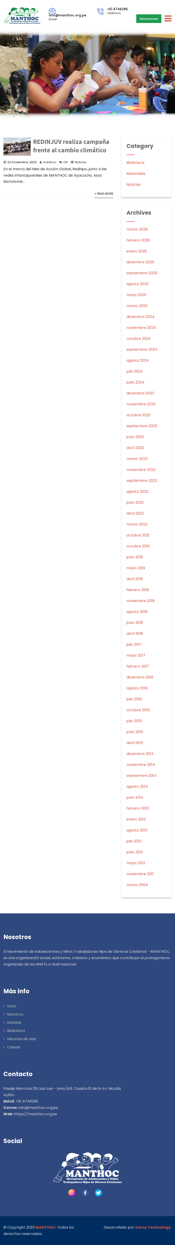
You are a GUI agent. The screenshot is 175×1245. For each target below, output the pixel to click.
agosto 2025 (137, 284)
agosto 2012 (136, 830)
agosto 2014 (137, 786)
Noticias (81, 162)
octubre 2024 (138, 338)
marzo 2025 (137, 305)
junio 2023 (135, 437)
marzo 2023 (136, 458)
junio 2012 (134, 852)
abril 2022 (135, 513)
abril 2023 (135, 447)
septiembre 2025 (141, 273)
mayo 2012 (135, 863)
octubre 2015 (138, 710)
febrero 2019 (137, 589)
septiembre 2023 (141, 426)
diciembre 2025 (140, 262)
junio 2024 (135, 382)
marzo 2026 (137, 229)
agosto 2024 (137, 360)
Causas (13, 1047)
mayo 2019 (135, 568)
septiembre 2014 (141, 775)
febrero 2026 (138, 240)
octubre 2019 (137, 546)
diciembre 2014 (140, 753)
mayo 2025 (136, 294)
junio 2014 (134, 797)
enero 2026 (136, 251)
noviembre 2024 (141, 327)
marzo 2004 (137, 884)
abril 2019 (134, 579)
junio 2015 (134, 731)
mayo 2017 (135, 655)
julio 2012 (134, 841)
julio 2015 (134, 721)
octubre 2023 (138, 415)
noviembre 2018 (140, 600)
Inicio (11, 1006)
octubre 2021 (137, 535)
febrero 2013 (137, 808)
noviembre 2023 (140, 404)
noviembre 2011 (140, 874)
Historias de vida (21, 1039)
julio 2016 (134, 699)
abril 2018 (134, 633)
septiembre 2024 (141, 349)
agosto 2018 (137, 611)
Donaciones (149, 18)
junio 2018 (134, 622)
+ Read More (103, 194)
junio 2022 (135, 502)
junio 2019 (134, 557)
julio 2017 (134, 644)
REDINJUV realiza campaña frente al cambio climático (71, 145)
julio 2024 (134, 371)
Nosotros (15, 1014)
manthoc (49, 162)
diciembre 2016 (139, 677)
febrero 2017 (137, 666)
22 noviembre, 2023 (22, 162)
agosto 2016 (137, 688)
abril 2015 (134, 742)
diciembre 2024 (140, 316)
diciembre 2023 (140, 393)
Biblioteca (135, 162)
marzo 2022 (136, 524)
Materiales (135, 173)
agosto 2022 (137, 491)
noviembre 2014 (140, 764)
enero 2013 (136, 819)
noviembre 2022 (140, 469)
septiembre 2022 (141, 480)
